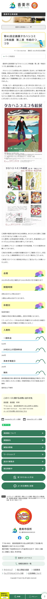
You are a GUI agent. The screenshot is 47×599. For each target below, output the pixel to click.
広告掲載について (34, 573)
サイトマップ (8, 570)
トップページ (10, 496)
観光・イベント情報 (27, 496)
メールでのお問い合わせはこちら (15, 411)
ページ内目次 (10, 56)
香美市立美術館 (23, 498)
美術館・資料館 (13, 498)
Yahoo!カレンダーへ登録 (34, 419)
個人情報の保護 (23, 570)
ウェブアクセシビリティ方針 (14, 573)
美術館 (6, 402)
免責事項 (36, 570)
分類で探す (18, 496)
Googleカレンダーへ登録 (13, 419)
